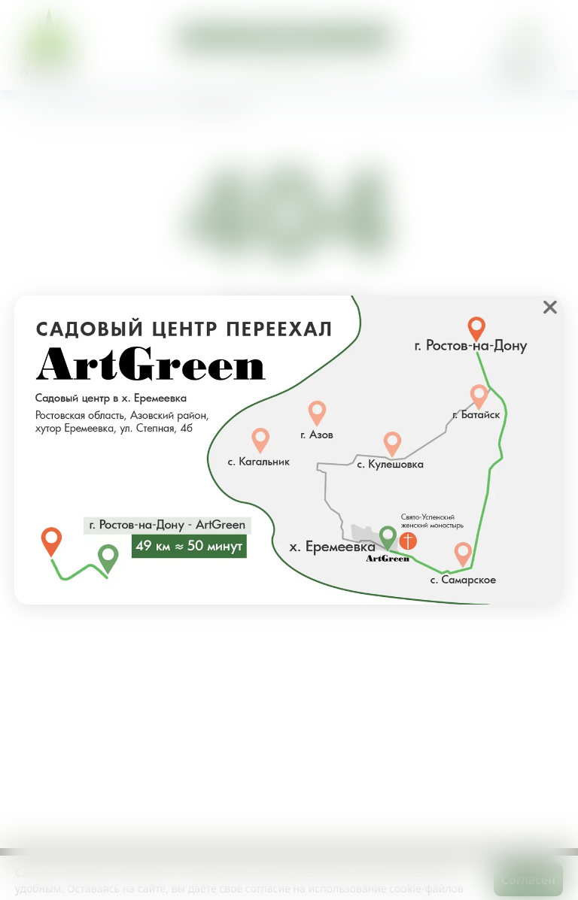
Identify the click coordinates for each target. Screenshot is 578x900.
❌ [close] (550, 306)
